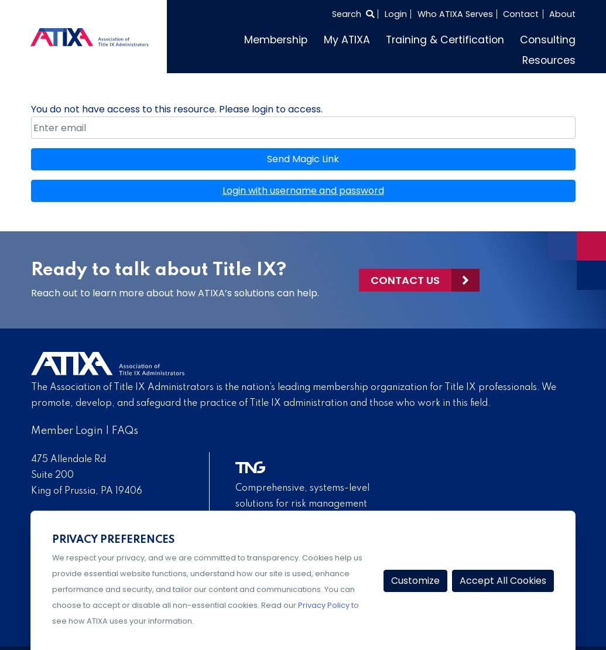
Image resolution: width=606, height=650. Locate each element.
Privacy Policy (324, 605)
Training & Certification (445, 40)
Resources (549, 60)
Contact (521, 14)
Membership (275, 40)
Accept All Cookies (503, 580)
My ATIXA (347, 40)
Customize (415, 580)
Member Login (67, 431)
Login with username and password (303, 190)
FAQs (125, 431)
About (562, 14)
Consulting (548, 40)
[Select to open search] (353, 14)
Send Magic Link (303, 159)
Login (396, 14)
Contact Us (405, 280)
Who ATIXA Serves (455, 14)
